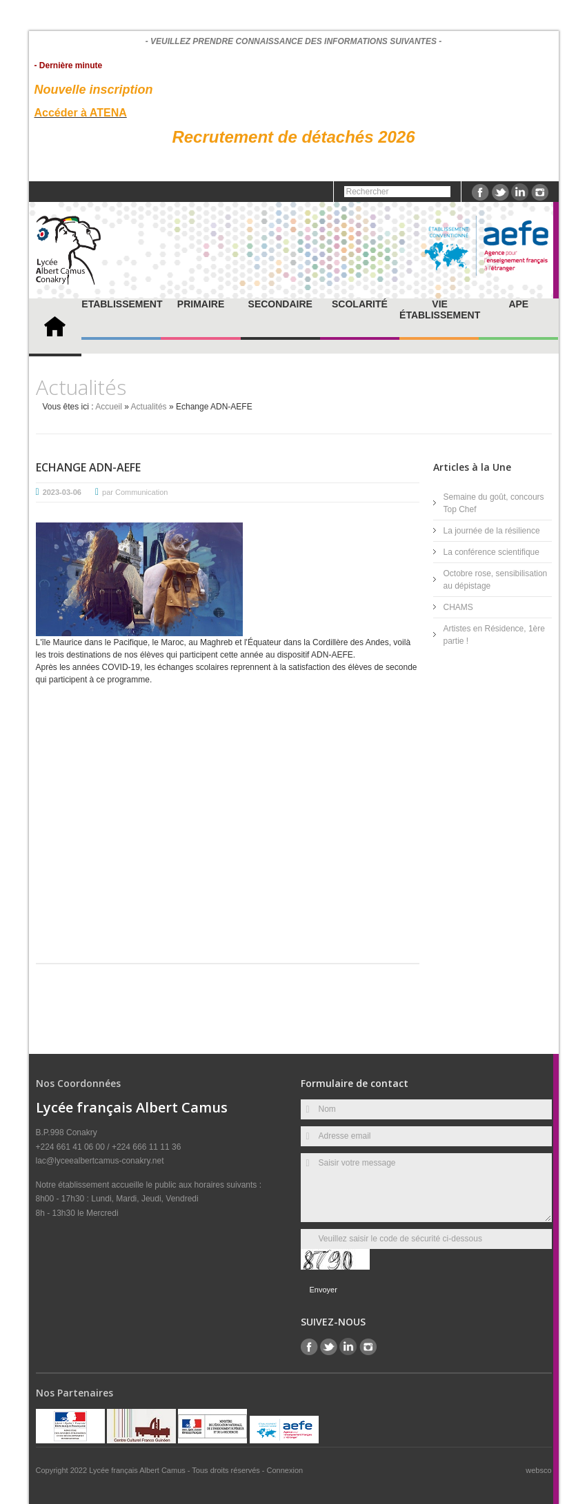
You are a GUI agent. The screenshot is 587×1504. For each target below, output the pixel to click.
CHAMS (458, 607)
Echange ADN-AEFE (88, 467)
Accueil (108, 406)
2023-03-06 (62, 492)
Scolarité (360, 303)
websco (538, 1470)
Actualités (149, 406)
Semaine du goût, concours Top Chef (494, 503)
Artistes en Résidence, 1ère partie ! (494, 635)
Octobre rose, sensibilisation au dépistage (496, 580)
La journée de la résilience (492, 531)
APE (518, 303)
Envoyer (323, 1289)
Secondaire (280, 303)
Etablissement (121, 303)
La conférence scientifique (491, 552)
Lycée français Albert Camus (138, 1470)
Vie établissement (439, 309)
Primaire (200, 303)
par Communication (135, 492)
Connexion (285, 1470)
